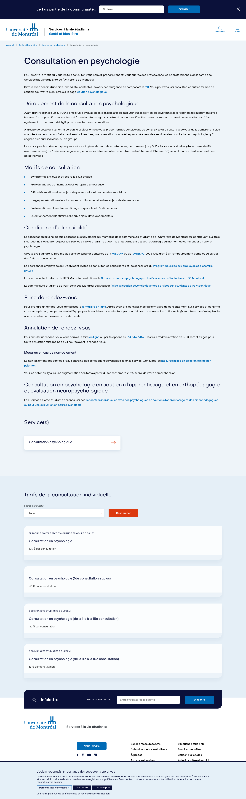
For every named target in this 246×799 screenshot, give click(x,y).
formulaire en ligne (94, 306)
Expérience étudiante (191, 743)
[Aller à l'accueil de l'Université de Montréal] (22, 30)
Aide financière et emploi (193, 760)
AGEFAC (139, 253)
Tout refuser (82, 787)
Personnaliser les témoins (54, 787)
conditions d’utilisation (97, 793)
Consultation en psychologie (84, 45)
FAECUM (118, 253)
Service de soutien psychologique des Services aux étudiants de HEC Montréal (152, 278)
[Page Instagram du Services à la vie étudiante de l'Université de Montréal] (83, 754)
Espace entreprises (143, 760)
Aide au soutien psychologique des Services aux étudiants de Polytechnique (161, 285)
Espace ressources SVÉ (146, 743)
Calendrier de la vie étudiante (149, 749)
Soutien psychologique (53, 45)
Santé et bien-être (28, 45)
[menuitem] (153, 743)
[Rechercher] (220, 30)
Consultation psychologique (50, 441)
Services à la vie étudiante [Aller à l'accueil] (69, 30)
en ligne (94, 336)
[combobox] (131, 9)
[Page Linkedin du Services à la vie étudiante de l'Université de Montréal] (95, 754)
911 (147, 87)
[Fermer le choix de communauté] (236, 9)
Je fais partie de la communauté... (66, 9)
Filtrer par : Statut (34, 504)
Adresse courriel (98, 699)
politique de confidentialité (62, 793)
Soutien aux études (190, 754)
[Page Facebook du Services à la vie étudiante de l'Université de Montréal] (77, 754)
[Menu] (235, 30)
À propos (136, 754)
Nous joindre (92, 745)
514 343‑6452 (135, 336)
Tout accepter (102, 787)
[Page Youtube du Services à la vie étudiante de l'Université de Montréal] (89, 754)
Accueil (10, 45)
